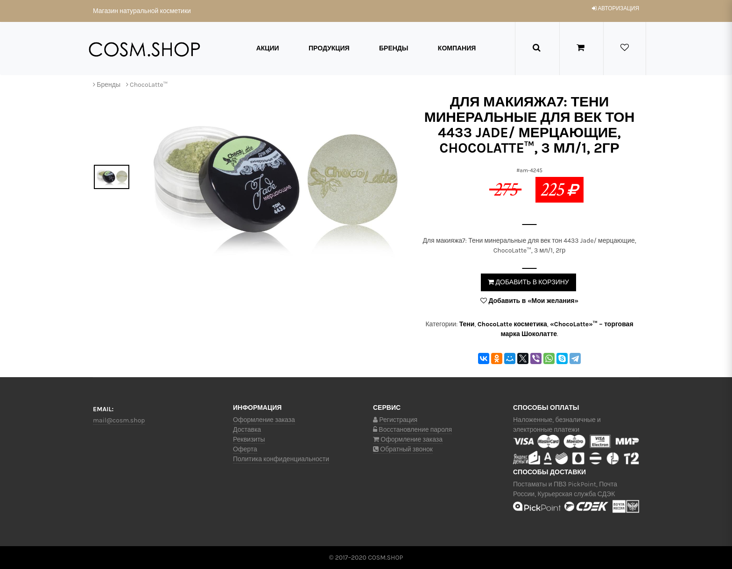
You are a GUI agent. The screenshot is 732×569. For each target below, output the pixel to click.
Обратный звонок (403, 449)
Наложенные (532, 420)
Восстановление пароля (412, 430)
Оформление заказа (264, 420)
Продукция (329, 48)
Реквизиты (249, 439)
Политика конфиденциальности (281, 459)
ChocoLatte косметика (512, 324)
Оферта (245, 449)
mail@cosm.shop (119, 420)
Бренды (393, 48)
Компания (457, 48)
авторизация (615, 8)
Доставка (247, 430)
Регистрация (395, 420)
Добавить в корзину (528, 282)
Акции (267, 48)
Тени (467, 324)
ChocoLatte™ (149, 85)
